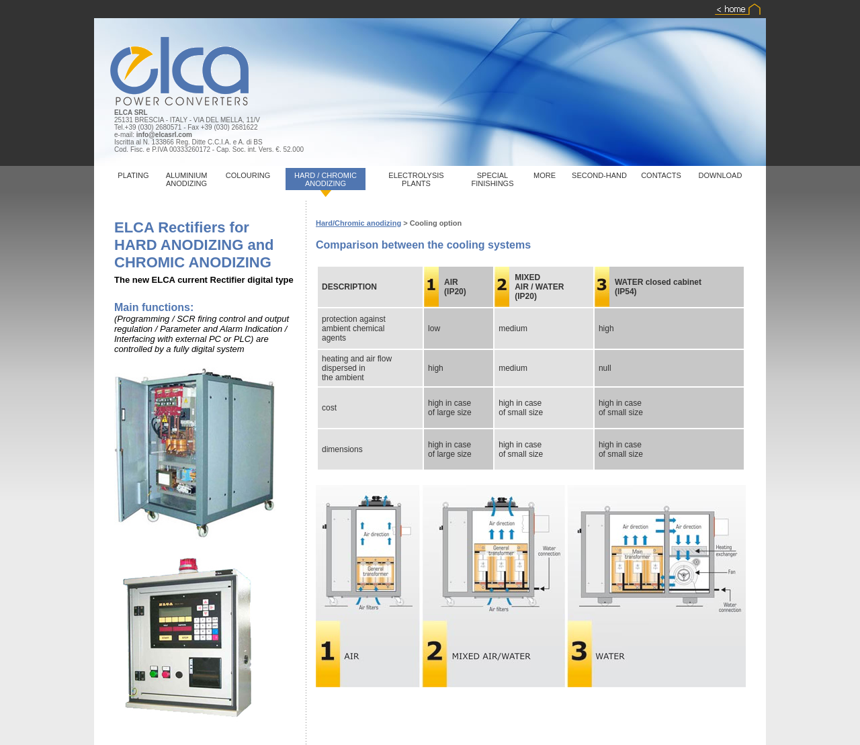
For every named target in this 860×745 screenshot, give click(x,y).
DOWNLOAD (720, 175)
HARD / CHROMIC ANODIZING (325, 179)
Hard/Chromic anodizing (358, 223)
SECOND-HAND (599, 175)
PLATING (133, 175)
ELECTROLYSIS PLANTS (415, 179)
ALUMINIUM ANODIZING (187, 179)
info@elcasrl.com (164, 134)
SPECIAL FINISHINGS (493, 179)
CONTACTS (661, 175)
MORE (544, 175)
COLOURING (248, 175)
